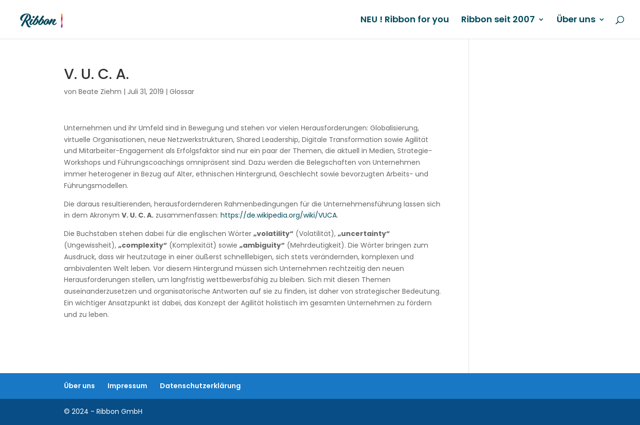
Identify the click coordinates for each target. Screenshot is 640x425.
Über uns (576, 20)
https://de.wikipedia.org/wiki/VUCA (278, 215)
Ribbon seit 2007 (498, 20)
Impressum (127, 386)
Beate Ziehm (100, 91)
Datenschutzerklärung (200, 386)
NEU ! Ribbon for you (404, 20)
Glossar (182, 91)
